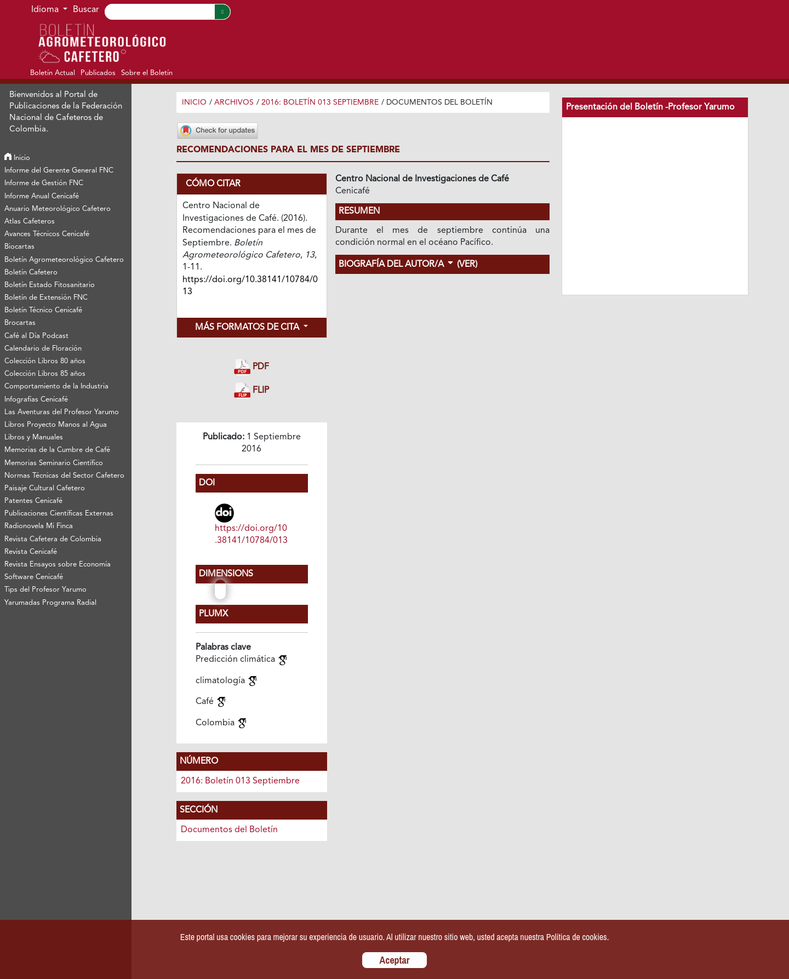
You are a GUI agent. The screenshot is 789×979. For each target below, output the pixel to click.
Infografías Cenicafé (36, 399)
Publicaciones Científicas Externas (58, 513)
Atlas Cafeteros (29, 221)
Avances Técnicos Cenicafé (46, 234)
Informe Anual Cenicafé (41, 196)
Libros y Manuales (33, 437)
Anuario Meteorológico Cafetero (57, 209)
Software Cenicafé (33, 577)
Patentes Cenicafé (33, 501)
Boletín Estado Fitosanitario (49, 285)
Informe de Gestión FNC (43, 183)
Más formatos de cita (248, 327)
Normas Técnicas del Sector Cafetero (64, 475)
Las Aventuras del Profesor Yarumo (61, 412)
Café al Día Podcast (36, 336)
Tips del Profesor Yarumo (45, 589)
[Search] (159, 12)
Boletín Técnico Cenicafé (43, 310)
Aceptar (395, 960)
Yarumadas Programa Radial (50, 602)
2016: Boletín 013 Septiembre (320, 102)
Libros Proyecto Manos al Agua (55, 424)
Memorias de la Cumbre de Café (57, 450)
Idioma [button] (46, 9)
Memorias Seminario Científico (53, 463)
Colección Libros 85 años (44, 373)
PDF (251, 367)
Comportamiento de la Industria (56, 386)
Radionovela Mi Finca (38, 526)
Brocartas (20, 323)
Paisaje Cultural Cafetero (44, 488)
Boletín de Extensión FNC (46, 297)
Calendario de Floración (43, 348)
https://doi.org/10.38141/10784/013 (251, 534)
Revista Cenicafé (30, 552)
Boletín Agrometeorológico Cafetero (64, 260)
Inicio (17, 158)
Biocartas (19, 246)
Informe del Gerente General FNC (58, 170)
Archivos (234, 102)
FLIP (251, 390)
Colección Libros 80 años (44, 361)
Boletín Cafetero (31, 272)
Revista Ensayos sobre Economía (57, 564)
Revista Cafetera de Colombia (52, 539)
